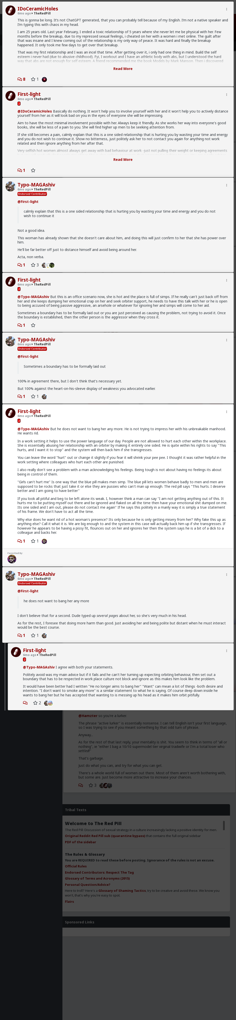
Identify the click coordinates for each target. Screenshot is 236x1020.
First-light (29, 94)
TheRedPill (41, 13)
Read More (123, 68)
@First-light (27, 201)
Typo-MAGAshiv (36, 184)
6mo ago (24, 13)
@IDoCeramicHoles (34, 111)
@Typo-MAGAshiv (33, 296)
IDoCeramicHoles (37, 8)
